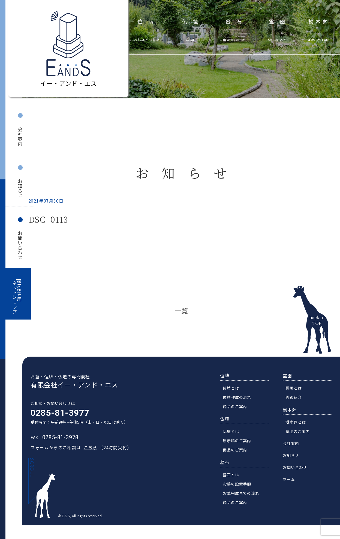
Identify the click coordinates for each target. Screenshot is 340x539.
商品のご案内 (237, 408)
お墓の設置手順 (239, 485)
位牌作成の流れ (239, 399)
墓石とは (233, 476)
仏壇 (193, 20)
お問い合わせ (20, 245)
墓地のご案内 (300, 433)
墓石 (236, 20)
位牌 (148, 20)
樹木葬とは (298, 423)
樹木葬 (319, 20)
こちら (88, 449)
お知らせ (20, 188)
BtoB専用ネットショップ (17, 297)
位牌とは (233, 389)
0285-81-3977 (57, 414)
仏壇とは (233, 433)
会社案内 (20, 136)
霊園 (280, 20)
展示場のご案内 (239, 442)
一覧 (181, 310)
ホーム (291, 481)
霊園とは (296, 389)
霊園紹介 (296, 399)
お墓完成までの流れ (243, 495)
